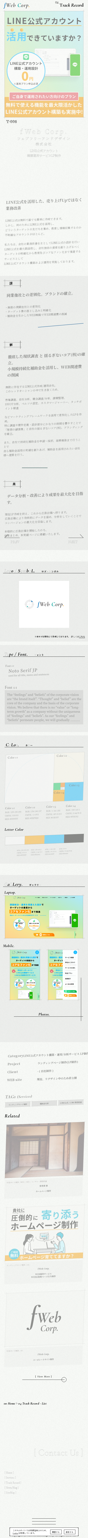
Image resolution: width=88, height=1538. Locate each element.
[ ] (43, 1376)
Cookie (15, 1533)
